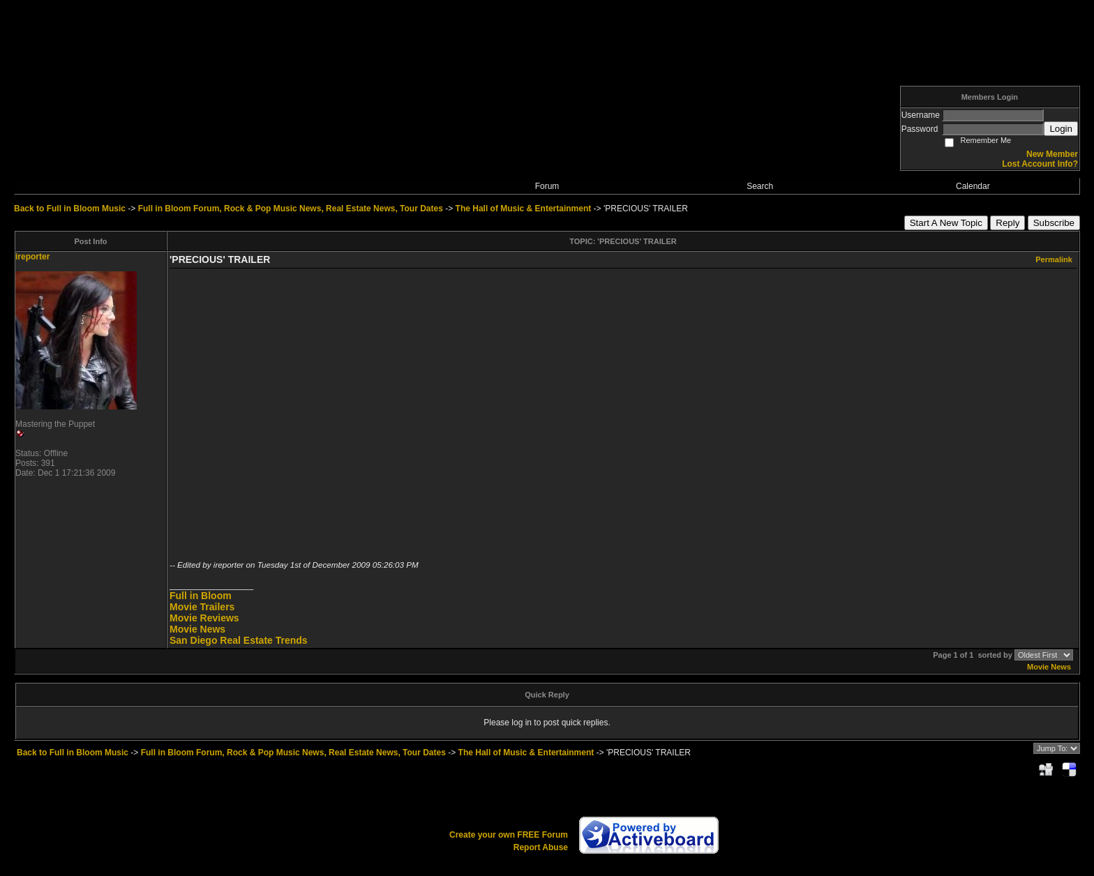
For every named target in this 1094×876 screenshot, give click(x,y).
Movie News (197, 629)
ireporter (32, 257)
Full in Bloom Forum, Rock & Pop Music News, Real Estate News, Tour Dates (290, 208)
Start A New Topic (946, 223)
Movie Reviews (204, 618)
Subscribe (1053, 223)
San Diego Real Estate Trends (239, 640)
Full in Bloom (201, 595)
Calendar (973, 186)
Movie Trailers (202, 606)
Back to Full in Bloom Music (70, 208)
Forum (547, 186)
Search (760, 186)
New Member (1052, 154)
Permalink (1053, 259)
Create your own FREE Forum (508, 835)
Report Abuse (541, 847)
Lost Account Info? (1040, 164)
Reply (1007, 223)
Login (1060, 128)
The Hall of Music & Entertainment (524, 208)
